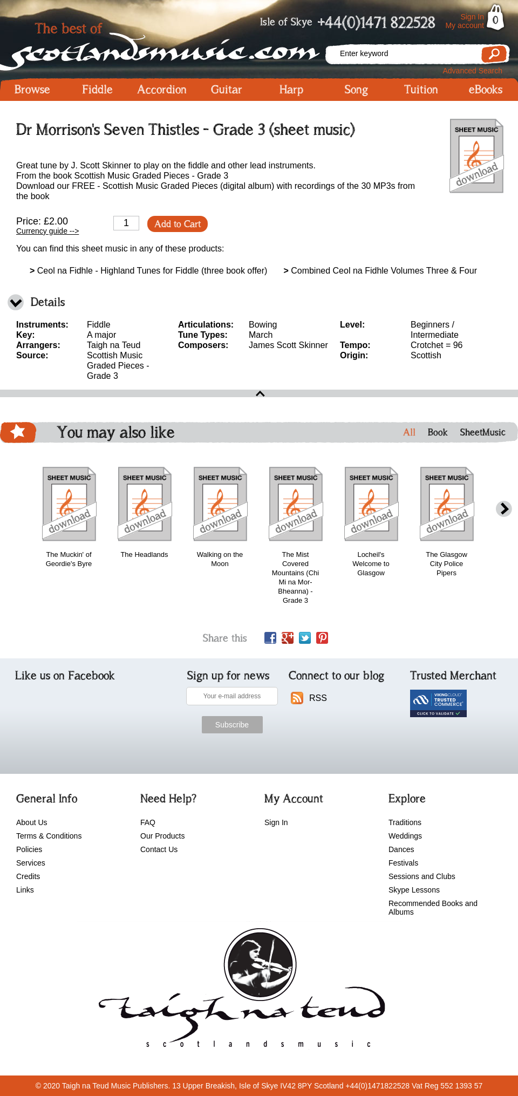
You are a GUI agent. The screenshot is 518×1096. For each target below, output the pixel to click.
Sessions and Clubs (421, 876)
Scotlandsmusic (162, 43)
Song (356, 89)
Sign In (472, 16)
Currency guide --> (47, 231)
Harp (291, 89)
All (409, 432)
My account (464, 25)
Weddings (405, 836)
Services (30, 863)
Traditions (404, 822)
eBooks (485, 89)
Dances (401, 849)
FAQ (147, 822)
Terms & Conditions (48, 836)
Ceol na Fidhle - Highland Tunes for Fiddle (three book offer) (148, 270)
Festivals (403, 863)
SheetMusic (483, 432)
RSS (318, 698)
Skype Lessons (414, 890)
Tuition (421, 89)
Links (25, 890)
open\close (259, 393)
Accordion (162, 89)
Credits (28, 876)
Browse (32, 89)
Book (438, 432)
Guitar (226, 89)
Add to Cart (177, 224)
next (504, 509)
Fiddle (97, 89)
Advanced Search (472, 70)
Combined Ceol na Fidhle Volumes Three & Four (380, 270)
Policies (29, 849)
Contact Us (159, 849)
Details (48, 302)
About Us (31, 822)
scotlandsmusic (239, 991)
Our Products (162, 836)
